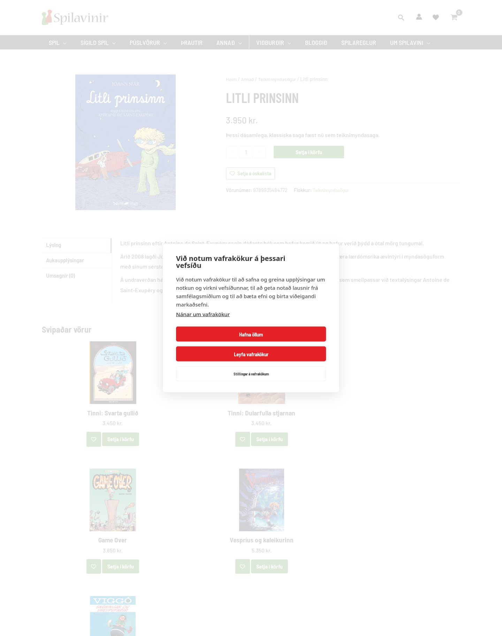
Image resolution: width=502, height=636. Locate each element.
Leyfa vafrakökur (290, 344)
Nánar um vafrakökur (203, 323)
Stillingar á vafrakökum (251, 363)
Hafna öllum (212, 344)
